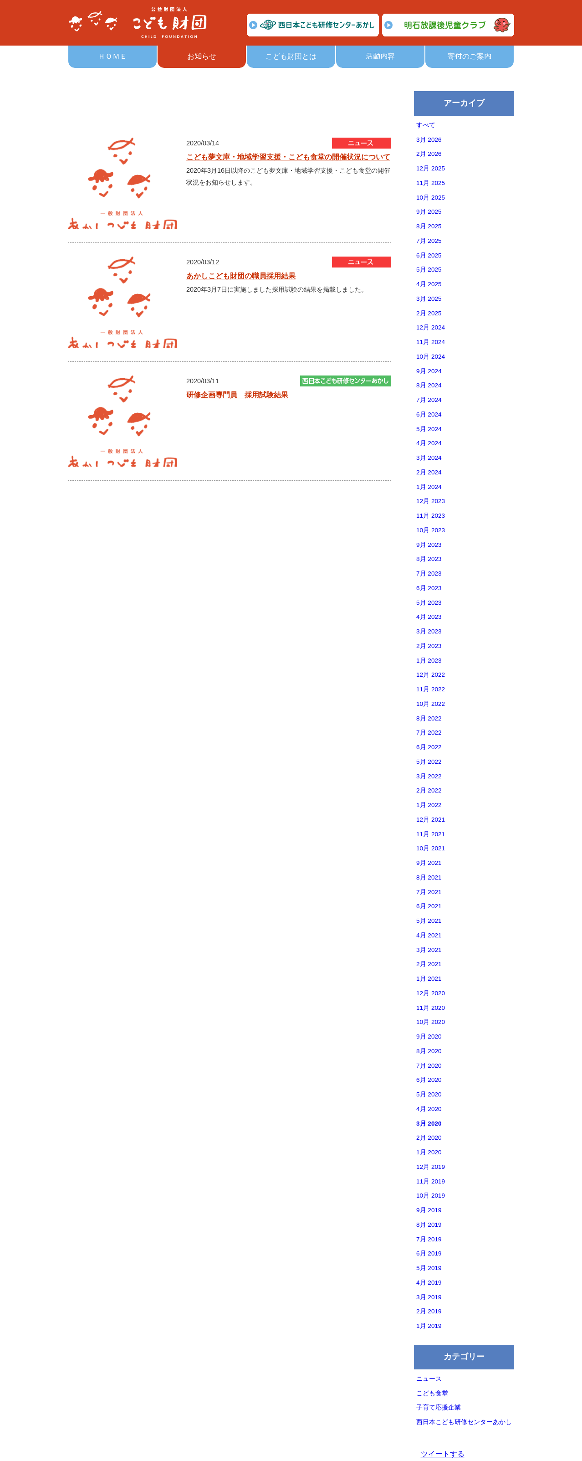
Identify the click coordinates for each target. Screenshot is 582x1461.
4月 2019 (429, 1282)
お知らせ (201, 56)
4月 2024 (429, 443)
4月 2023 (429, 616)
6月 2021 (429, 906)
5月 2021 (429, 920)
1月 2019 (429, 1325)
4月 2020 (429, 1109)
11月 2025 (430, 183)
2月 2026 (429, 153)
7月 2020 (429, 1065)
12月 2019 (430, 1166)
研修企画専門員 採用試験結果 (237, 395)
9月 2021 (429, 862)
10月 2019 (430, 1195)
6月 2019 (429, 1253)
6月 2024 (429, 414)
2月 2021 (429, 964)
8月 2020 (429, 1051)
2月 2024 (429, 472)
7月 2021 (429, 892)
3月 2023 (429, 631)
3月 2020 (429, 1123)
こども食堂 (432, 1393)
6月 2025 (429, 255)
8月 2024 (429, 385)
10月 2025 (430, 197)
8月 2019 (429, 1224)
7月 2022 (429, 732)
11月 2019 (430, 1181)
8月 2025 (429, 226)
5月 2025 (429, 269)
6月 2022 (429, 747)
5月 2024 (429, 429)
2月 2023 (429, 646)
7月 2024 (429, 399)
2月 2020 (429, 1137)
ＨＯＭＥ (112, 56)
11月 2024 (430, 342)
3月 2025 (429, 298)
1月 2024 (429, 487)
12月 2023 (430, 501)
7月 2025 (429, 240)
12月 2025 (430, 168)
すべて (425, 125)
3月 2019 (429, 1297)
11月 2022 (430, 689)
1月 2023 (429, 660)
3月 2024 (429, 457)
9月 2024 (429, 371)
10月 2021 (430, 848)
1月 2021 (429, 978)
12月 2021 (430, 819)
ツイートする (443, 1454)
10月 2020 (430, 1022)
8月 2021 (429, 877)
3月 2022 (429, 776)
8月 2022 (429, 718)
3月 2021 (429, 950)
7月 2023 (429, 573)
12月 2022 (430, 674)
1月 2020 (429, 1152)
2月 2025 (429, 313)
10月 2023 (430, 530)
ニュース (429, 1378)
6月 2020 (429, 1079)
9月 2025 (429, 211)
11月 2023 (430, 515)
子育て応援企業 (438, 1407)
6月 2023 (429, 588)
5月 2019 (429, 1268)
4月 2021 (429, 935)
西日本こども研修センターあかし (464, 1422)
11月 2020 (430, 1007)
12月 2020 (430, 993)
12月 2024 (430, 327)
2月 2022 (429, 790)
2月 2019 (429, 1311)
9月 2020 (429, 1036)
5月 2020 (429, 1094)
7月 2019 (429, 1239)
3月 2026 (429, 139)
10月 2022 (430, 703)
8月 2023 (429, 559)
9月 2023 (429, 544)
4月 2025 (429, 284)
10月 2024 (430, 356)
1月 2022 (429, 805)
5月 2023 (429, 602)
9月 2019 (429, 1210)
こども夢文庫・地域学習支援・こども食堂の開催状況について (288, 157)
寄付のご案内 (469, 56)
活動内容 (380, 56)
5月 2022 (429, 761)
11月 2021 (430, 834)
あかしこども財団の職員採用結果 (241, 276)
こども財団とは (291, 56)
